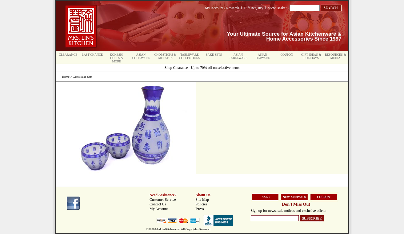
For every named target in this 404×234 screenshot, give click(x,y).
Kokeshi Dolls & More (116, 58)
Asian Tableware (238, 56)
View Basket (277, 8)
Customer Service (163, 199)
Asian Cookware (141, 56)
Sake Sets (214, 54)
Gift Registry (253, 8)
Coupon (286, 54)
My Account (159, 209)
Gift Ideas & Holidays (311, 56)
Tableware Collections (189, 56)
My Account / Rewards (222, 8)
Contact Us (158, 204)
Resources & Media (335, 56)
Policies (201, 204)
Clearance (68, 54)
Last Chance (92, 54)
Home (66, 76)
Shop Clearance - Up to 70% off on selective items (202, 67)
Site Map (202, 199)
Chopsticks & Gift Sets (165, 56)
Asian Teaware (262, 56)
